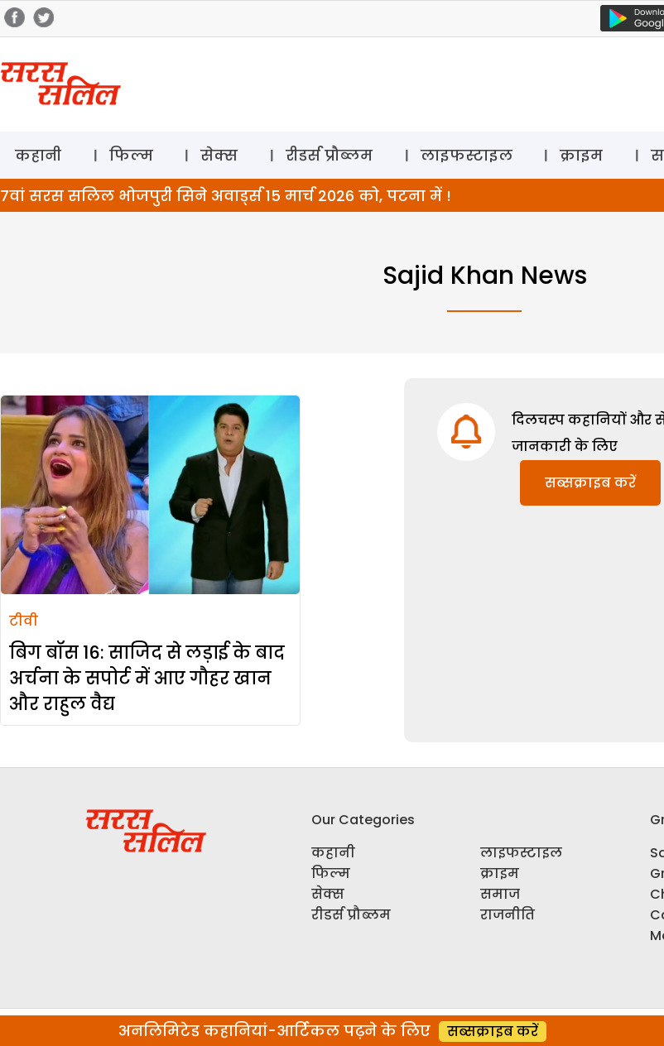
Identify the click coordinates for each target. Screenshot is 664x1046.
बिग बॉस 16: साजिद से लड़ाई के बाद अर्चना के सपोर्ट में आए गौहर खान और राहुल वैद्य (147, 678)
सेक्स (219, 155)
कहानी (38, 155)
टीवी (23, 621)
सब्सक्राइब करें (590, 482)
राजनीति (507, 914)
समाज (500, 894)
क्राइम (581, 155)
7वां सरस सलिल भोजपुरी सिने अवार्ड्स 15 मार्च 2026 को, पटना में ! (225, 195)
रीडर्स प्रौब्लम (329, 155)
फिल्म (131, 155)
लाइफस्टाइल (466, 155)
